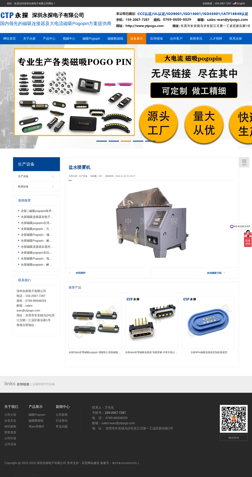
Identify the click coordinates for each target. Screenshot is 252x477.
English (239, 3)
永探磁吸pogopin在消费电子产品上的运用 (48, 223)
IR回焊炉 (81, 273)
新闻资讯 (196, 38)
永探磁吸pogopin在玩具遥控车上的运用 (47, 252)
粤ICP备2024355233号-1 (125, 463)
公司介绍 (10, 414)
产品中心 (49, 38)
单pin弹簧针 (36, 426)
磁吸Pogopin (91, 38)
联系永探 (235, 38)
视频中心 (69, 38)
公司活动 (10, 444)
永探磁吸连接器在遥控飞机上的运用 (44, 246)
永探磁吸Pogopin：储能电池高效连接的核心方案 (53, 234)
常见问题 (62, 426)
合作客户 (176, 38)
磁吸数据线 (115, 38)
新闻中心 (63, 407)
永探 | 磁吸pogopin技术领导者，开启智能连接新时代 (55, 211)
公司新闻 (62, 414)
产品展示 (36, 407)
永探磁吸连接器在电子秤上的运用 (43, 217)
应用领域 (156, 38)
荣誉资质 (10, 432)
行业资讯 (62, 420)
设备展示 (136, 38)
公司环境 (10, 438)
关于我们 (11, 407)
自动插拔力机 (214, 273)
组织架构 (10, 426)
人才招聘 (216, 38)
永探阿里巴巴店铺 (43, 384)
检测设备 (23, 186)
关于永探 (29, 38)
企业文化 (10, 420)
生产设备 (23, 176)
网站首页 (9, 38)
